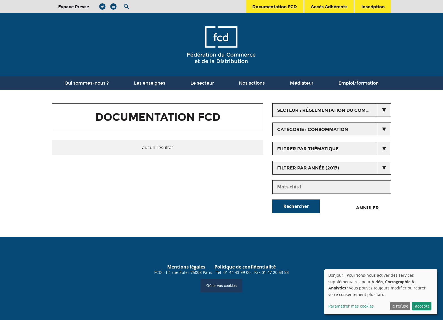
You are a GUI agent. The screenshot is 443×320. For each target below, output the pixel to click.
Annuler (367, 208)
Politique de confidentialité (245, 267)
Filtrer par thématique (307, 148)
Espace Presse (73, 6)
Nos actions (252, 83)
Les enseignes (149, 83)
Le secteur (202, 83)
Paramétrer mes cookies (351, 306)
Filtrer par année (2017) (308, 168)
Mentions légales (186, 267)
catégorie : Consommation (312, 129)
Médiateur (301, 83)
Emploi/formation (358, 83)
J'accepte (421, 306)
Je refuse (400, 306)
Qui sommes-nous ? (86, 83)
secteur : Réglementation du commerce (329, 110)
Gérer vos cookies (221, 286)
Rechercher (296, 206)
